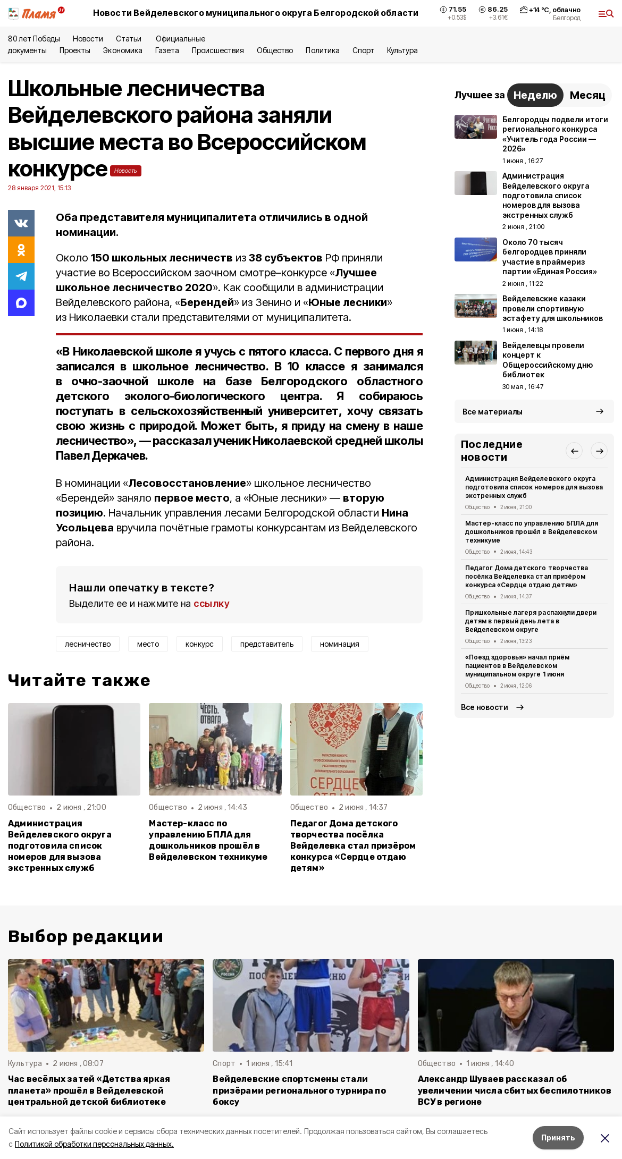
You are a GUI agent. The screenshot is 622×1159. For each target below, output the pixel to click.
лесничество (88, 643)
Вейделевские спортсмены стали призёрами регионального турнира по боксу (299, 1090)
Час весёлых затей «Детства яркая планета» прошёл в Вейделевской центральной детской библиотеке (89, 1090)
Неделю (535, 95)
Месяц (588, 95)
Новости (88, 38)
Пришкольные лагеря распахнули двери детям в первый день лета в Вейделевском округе (530, 620)
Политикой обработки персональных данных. (94, 1143)
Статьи (129, 38)
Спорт (363, 50)
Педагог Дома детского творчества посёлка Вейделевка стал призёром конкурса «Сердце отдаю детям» (353, 845)
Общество (275, 50)
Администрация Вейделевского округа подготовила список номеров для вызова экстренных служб (60, 845)
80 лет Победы (34, 38)
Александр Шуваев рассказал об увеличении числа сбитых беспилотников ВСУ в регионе (514, 1090)
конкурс (200, 643)
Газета (167, 50)
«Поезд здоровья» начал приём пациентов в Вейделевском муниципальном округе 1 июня (517, 665)
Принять (558, 1137)
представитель (266, 643)
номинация (339, 643)
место (148, 643)
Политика (322, 50)
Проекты (75, 50)
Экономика (122, 50)
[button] (574, 450)
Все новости (484, 707)
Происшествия (218, 50)
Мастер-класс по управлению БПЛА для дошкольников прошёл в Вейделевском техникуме (208, 840)
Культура (402, 50)
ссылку (212, 603)
